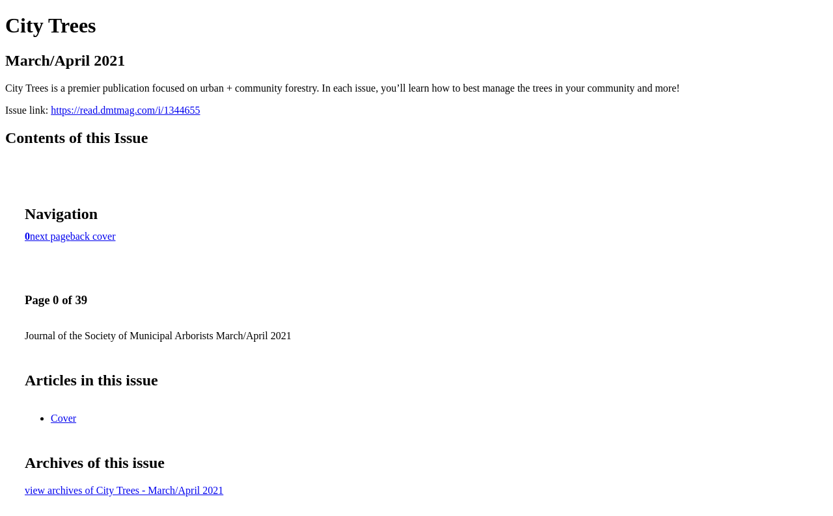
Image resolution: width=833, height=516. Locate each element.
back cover (93, 236)
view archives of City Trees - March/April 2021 (124, 490)
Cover (63, 418)
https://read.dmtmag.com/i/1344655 (125, 110)
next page (50, 236)
